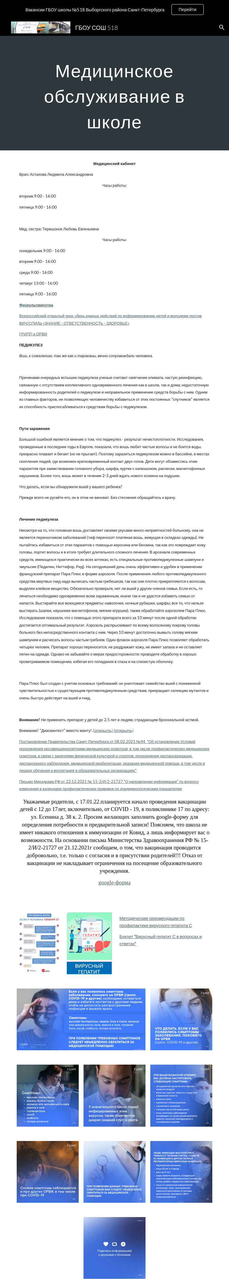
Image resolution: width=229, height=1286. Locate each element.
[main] (114, 93)
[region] (114, 9)
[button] (222, 27)
